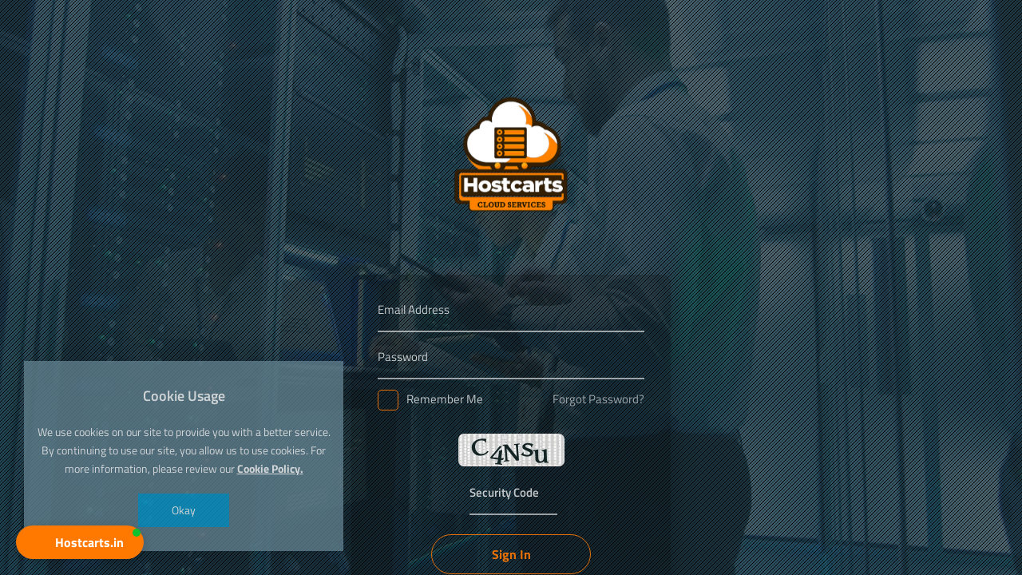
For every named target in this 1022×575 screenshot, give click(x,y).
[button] (80, 542)
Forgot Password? (598, 399)
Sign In (511, 554)
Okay (184, 510)
